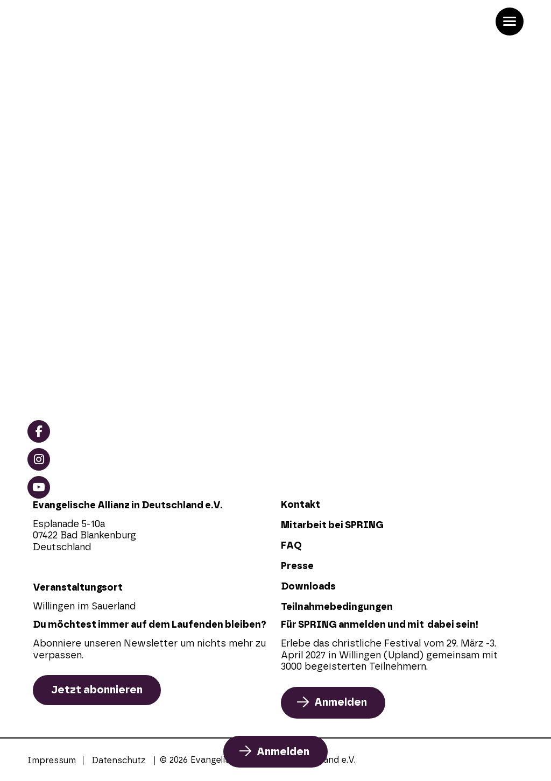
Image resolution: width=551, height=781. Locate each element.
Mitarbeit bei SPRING (332, 525)
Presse (297, 566)
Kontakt (300, 505)
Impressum (51, 760)
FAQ (291, 546)
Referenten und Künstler (123, 297)
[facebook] (38, 431)
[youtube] (38, 487)
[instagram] (38, 459)
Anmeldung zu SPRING (118, 258)
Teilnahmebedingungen (337, 607)
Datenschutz (118, 760)
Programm (78, 278)
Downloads (308, 587)
